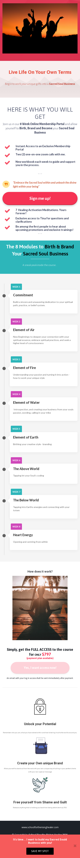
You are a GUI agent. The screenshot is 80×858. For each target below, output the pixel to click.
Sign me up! (40, 198)
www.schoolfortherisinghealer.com (40, 827)
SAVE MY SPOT (40, 850)
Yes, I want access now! (40, 668)
